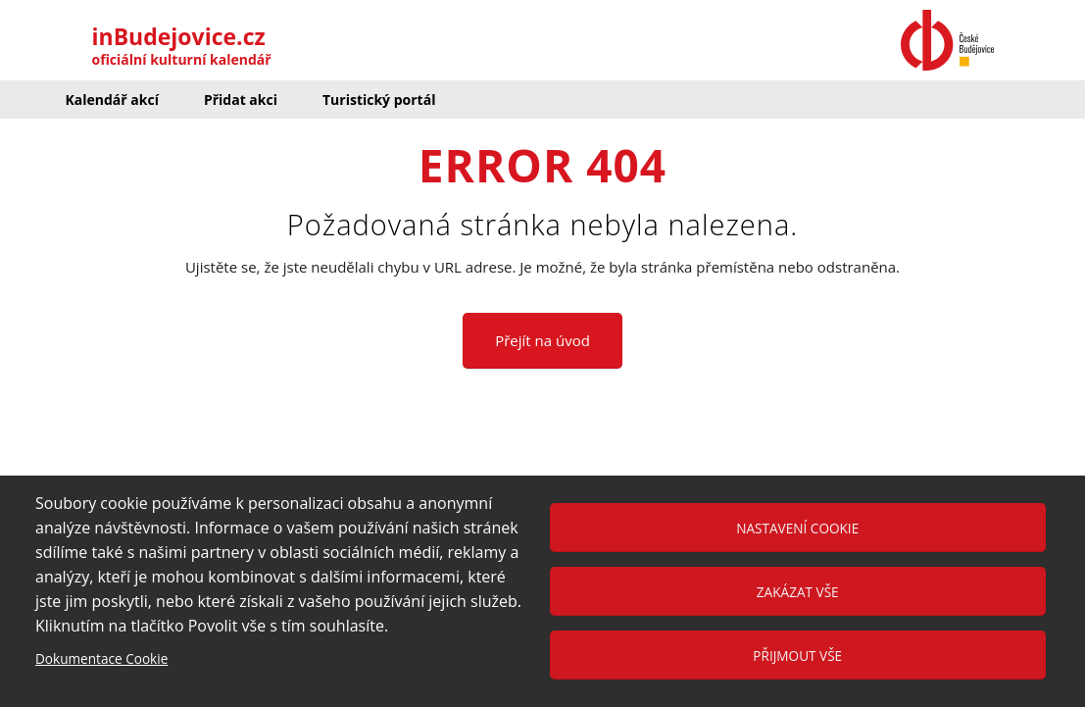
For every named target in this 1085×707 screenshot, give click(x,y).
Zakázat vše (798, 591)
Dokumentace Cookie (101, 658)
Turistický (378, 99)
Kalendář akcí (112, 99)
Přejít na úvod (542, 340)
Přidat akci (240, 99)
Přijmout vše (797, 655)
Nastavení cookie (797, 528)
